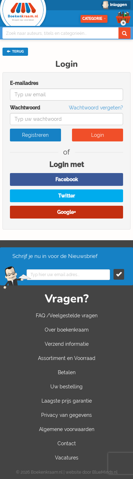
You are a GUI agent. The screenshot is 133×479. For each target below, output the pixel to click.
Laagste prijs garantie (66, 401)
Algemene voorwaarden (66, 429)
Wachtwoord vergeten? (96, 108)
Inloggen (118, 4)
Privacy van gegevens (66, 415)
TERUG (15, 51)
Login (97, 135)
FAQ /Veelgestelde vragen (67, 315)
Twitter (66, 196)
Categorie (94, 19)
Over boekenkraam (67, 330)
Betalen (67, 372)
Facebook (66, 179)
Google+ (66, 212)
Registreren (35, 135)
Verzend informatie (67, 344)
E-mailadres (24, 83)
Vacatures (66, 458)
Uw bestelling (66, 386)
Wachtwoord (25, 108)
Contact (66, 443)
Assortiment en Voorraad (66, 358)
